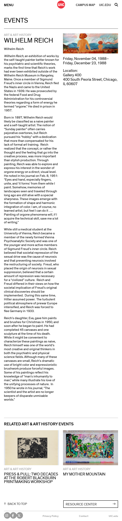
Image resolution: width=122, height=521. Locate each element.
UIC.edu (113, 516)
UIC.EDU (105, 5)
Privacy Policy (51, 516)
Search (116, 6)
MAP (85, 5)
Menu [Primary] (9, 5)
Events (16, 20)
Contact (83, 516)
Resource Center (81, 504)
